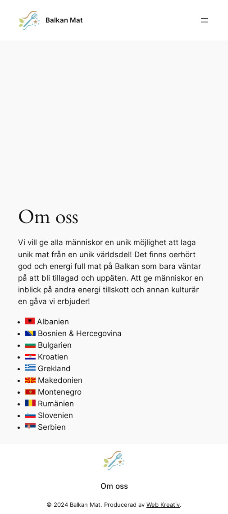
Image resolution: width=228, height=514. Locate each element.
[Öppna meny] (204, 20)
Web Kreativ (163, 504)
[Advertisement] (114, 112)
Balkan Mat (64, 20)
